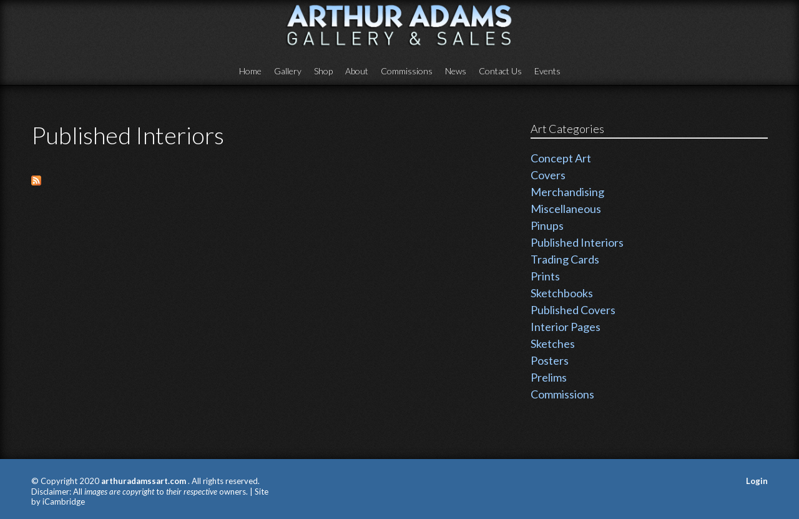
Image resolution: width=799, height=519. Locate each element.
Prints (545, 276)
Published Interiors (577, 242)
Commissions (407, 71)
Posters (550, 360)
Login (757, 481)
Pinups (547, 225)
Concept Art (561, 158)
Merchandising (567, 192)
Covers (548, 175)
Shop (323, 71)
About (356, 71)
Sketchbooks (562, 293)
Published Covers (573, 310)
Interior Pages (565, 327)
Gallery (287, 71)
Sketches (553, 343)
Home (250, 71)
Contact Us (500, 71)
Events (547, 71)
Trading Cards (565, 259)
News (455, 71)
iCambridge (63, 502)
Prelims (549, 377)
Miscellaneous (566, 208)
